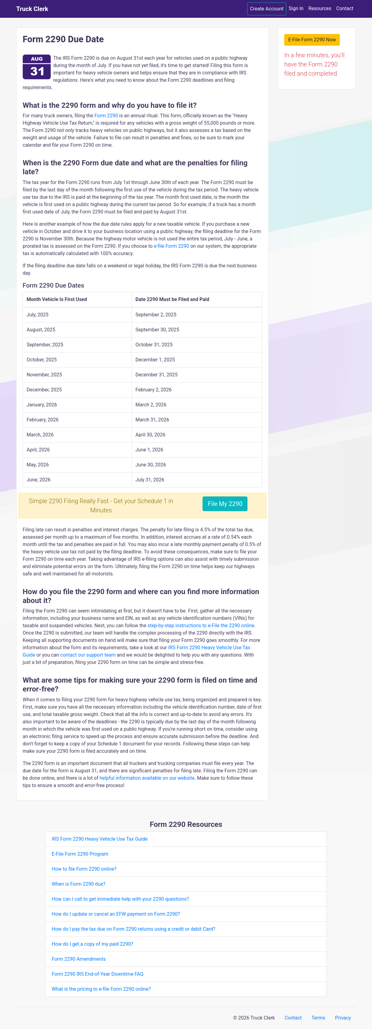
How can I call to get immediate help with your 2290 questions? (120, 899)
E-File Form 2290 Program (80, 854)
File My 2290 (225, 503)
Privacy (343, 1018)
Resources (319, 8)
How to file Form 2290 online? (84, 869)
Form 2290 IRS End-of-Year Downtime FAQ (97, 974)
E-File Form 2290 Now (312, 40)
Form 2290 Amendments (79, 959)
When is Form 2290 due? (78, 884)
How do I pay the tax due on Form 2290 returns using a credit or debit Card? (133, 929)
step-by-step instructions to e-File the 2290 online (200, 625)
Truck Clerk (32, 9)
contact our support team (88, 655)
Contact (344, 8)
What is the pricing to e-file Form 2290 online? (101, 989)
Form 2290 (106, 116)
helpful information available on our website (147, 778)
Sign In (296, 8)
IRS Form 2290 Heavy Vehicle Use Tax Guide (100, 839)
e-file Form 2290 (171, 246)
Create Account (267, 9)
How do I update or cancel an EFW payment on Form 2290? (116, 914)
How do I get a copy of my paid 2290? (92, 944)
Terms (318, 1018)
